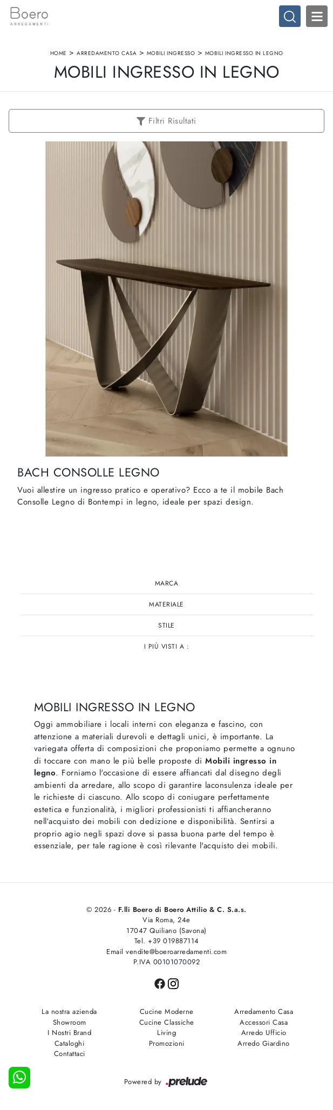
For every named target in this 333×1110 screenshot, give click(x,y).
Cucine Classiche (166, 1022)
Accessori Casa (264, 1022)
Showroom (69, 1022)
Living (166, 1032)
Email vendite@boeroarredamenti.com (166, 951)
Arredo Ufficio (264, 1032)
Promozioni (167, 1043)
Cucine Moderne (167, 1011)
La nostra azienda (69, 1011)
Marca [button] (167, 583)
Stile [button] (166, 625)
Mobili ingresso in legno (244, 53)
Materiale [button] (166, 604)
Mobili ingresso (171, 53)
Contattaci (69, 1053)
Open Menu (317, 16)
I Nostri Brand (69, 1032)
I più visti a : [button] (166, 646)
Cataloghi (70, 1043)
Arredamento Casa (107, 53)
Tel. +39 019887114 (166, 941)
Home (58, 53)
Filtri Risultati (166, 121)
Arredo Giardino (263, 1043)
